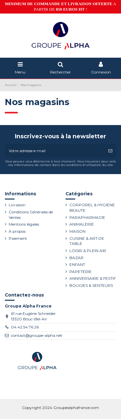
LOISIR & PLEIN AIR (87, 250)
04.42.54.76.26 (25, 327)
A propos (17, 231)
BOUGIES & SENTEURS (91, 285)
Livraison (17, 204)
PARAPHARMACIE (87, 217)
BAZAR (76, 257)
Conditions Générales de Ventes (31, 215)
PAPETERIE (80, 271)
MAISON (77, 231)
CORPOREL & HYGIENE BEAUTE (92, 207)
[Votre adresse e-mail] (55, 151)
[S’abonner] (110, 151)
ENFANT (77, 264)
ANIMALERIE (81, 224)
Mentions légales (24, 224)
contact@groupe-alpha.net (36, 335)
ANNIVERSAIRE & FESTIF (92, 278)
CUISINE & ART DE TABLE (86, 241)
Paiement (18, 238)
